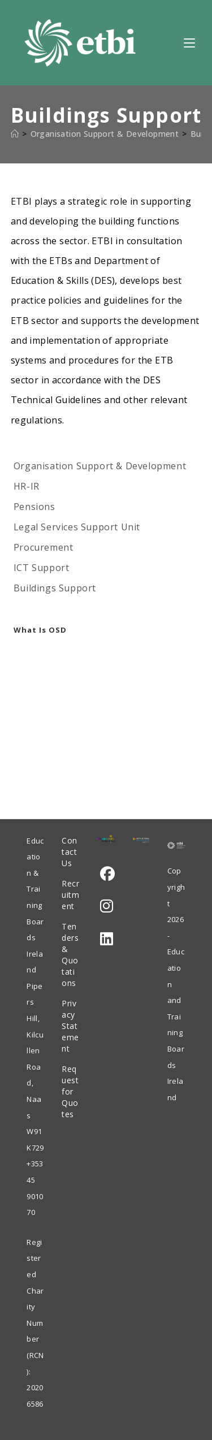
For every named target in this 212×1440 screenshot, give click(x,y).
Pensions (34, 506)
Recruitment (70, 894)
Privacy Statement (70, 1026)
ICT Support (42, 567)
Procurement (43, 547)
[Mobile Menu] (189, 42)
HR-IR (27, 486)
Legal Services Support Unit (77, 527)
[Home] (15, 133)
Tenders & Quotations (70, 954)
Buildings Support (55, 588)
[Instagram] (106, 906)
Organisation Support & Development (100, 466)
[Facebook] (107, 874)
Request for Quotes (70, 1091)
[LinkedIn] (106, 939)
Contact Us (69, 851)
